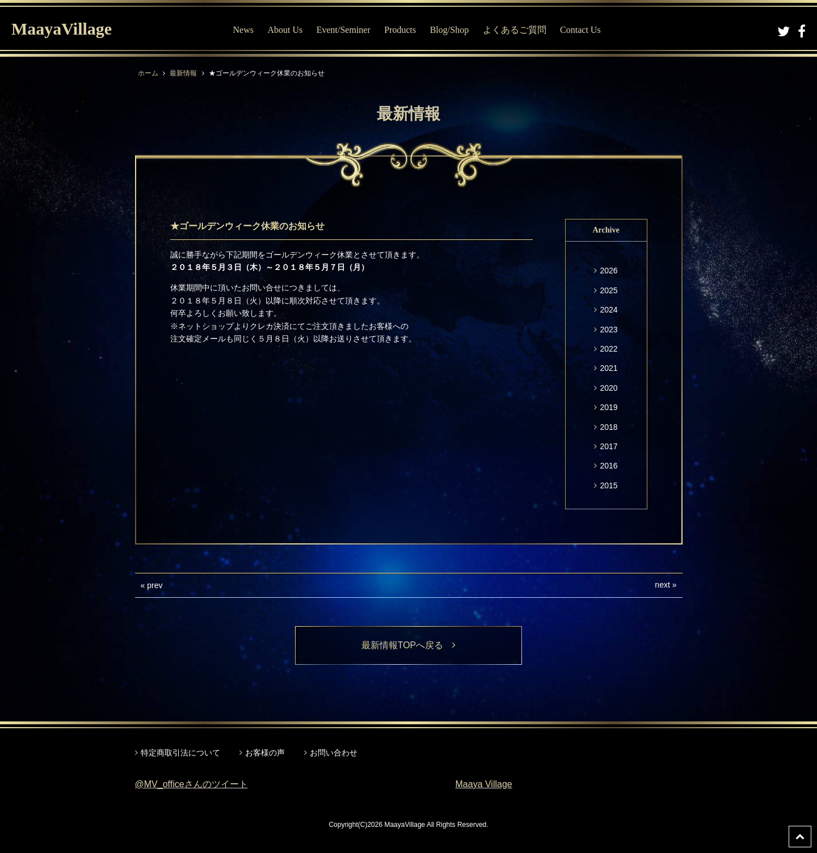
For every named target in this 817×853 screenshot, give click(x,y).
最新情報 (183, 73)
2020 (608, 387)
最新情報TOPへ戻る (408, 645)
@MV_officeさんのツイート (191, 784)
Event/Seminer (343, 30)
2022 (608, 348)
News (243, 30)
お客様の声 (265, 752)
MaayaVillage (61, 28)
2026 (608, 270)
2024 (608, 309)
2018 (608, 427)
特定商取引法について (180, 752)
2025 (608, 290)
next (662, 584)
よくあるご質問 (514, 30)
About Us (284, 30)
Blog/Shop (449, 30)
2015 (608, 485)
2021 (608, 368)
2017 (608, 446)
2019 (608, 407)
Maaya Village (484, 784)
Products (400, 30)
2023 (608, 329)
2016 (608, 465)
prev (154, 585)
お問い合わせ (333, 752)
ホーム (148, 73)
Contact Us (580, 30)
